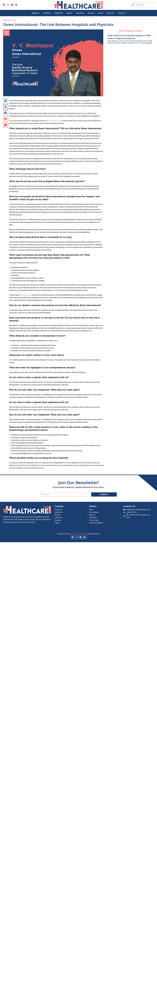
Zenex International (53, 121)
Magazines (35, 13)
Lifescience (80, 13)
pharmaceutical (26, 295)
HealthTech (59, 13)
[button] (5, 100)
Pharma (69, 13)
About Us (110, 13)
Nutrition (91, 13)
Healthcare (47, 13)
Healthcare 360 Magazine (78, 534)
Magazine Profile (9, 20)
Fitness (100, 13)
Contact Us (121, 13)
